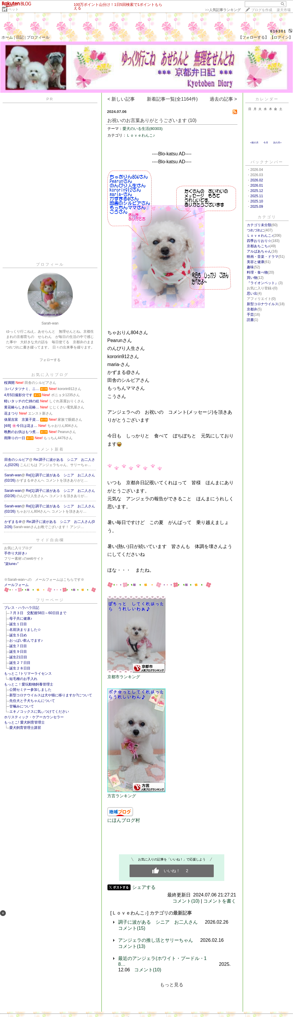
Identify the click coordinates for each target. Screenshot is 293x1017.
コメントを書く (219, 901)
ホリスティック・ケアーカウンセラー (34, 717)
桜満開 (9, 383)
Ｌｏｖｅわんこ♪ (140, 135)
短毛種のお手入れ (23, 679)
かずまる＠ (13, 522)
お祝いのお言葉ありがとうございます (147, 120)
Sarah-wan (12, 475)
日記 (20, 37)
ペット (13, 9)
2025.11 (256, 196)
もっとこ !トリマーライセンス (28, 673)
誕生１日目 (18, 624)
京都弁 (252, 309)
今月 (265, 142)
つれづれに (255, 230)
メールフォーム (16, 585)
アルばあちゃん (259, 251)
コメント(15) (131, 928)
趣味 (250, 267)
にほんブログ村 (123, 820)
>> (223, 10)
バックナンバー (267, 162)
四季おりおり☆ (259, 241)
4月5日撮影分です (18, 395)
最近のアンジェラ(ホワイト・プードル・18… (162, 961)
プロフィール (38, 37)
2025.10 (256, 201)
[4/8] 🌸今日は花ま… (20, 426)
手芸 (250, 314)
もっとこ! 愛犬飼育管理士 (24, 722)
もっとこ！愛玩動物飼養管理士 (28, 684)
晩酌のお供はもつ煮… (21, 432)
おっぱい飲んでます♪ (26, 640)
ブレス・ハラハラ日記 (21, 608)
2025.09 (256, 207)
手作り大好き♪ (15, 553)
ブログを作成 (261, 10)
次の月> (277, 142)
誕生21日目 (18, 657)
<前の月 (254, 142)
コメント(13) (131, 946)
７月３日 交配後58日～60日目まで (37, 613)
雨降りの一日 (14, 438)
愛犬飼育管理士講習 (25, 728)
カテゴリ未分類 (259, 225)
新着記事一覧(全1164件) (172, 99)
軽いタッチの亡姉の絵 (21, 401)
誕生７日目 (18, 646)
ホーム (7, 37)
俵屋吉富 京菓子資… (21, 420)
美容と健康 (255, 262)
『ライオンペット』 (262, 283)
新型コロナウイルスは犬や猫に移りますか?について (50, 695)
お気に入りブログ (50, 374)
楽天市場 (284, 10)
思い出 (252, 293)
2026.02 (256, 180)
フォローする (50, 360)
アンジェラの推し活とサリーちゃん (155, 940)
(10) (192, 120)
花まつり (11, 413)
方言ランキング (121, 795)
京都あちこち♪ (258, 246)
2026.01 (256, 185)
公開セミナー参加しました (32, 690)
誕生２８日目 (19, 668)
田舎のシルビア (16, 460)
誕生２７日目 (19, 663)
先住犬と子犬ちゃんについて (32, 701)
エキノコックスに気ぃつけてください (39, 712)
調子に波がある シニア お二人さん (158, 922)
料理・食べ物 (257, 272)
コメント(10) (186, 901)
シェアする (144, 887)
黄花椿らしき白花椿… (21, 407)
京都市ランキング (123, 676)
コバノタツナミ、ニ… (21, 389)
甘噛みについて (21, 706)
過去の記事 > (223, 99)
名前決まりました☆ (25, 630)
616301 (278, 31)
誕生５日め (18, 635)
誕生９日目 (18, 652)
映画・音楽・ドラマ (262, 257)
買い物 (252, 278)
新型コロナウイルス (262, 304)
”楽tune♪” (11, 564)
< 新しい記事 (121, 99)
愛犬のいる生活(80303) (143, 128)
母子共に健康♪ (20, 618)
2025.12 (256, 191)
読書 (250, 320)
